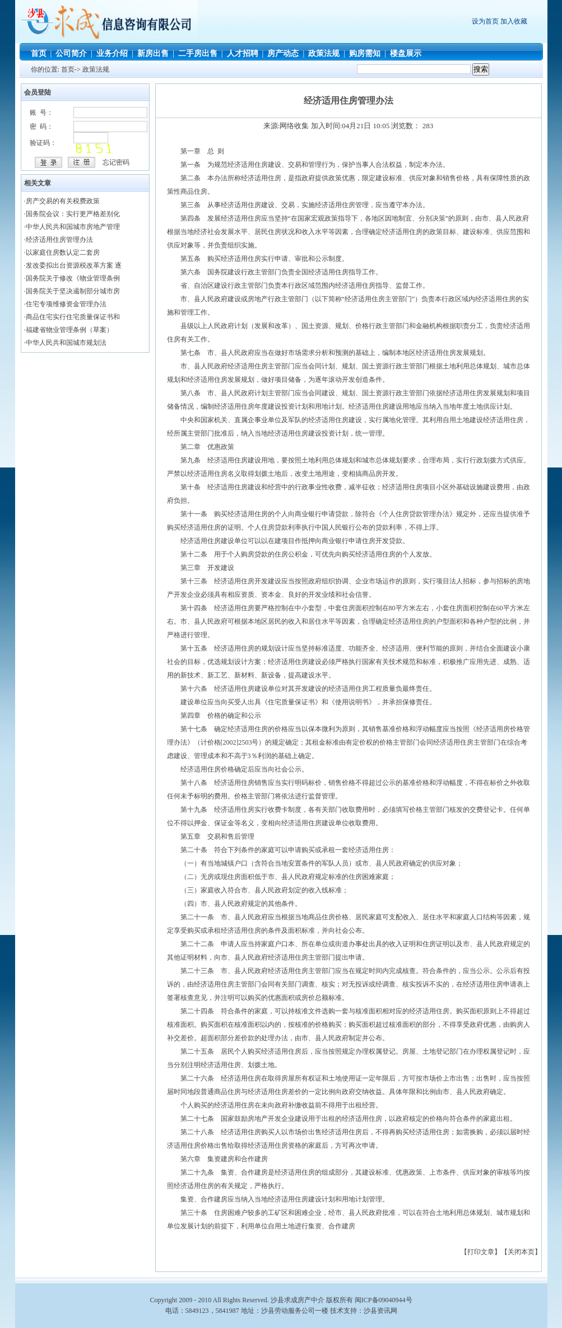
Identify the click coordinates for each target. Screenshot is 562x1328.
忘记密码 (116, 162)
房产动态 (283, 53)
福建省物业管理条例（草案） (69, 330)
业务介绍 (112, 53)
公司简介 (71, 53)
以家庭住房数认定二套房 (63, 252)
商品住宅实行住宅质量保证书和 (73, 317)
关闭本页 (521, 1252)
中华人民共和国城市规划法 (66, 343)
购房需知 (364, 53)
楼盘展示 (405, 53)
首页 (39, 53)
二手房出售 (197, 53)
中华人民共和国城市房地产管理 (73, 227)
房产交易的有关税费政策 (63, 201)
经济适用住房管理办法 (59, 240)
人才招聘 (242, 53)
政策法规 (324, 53)
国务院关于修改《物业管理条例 (73, 278)
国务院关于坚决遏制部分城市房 (73, 291)
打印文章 (480, 1252)
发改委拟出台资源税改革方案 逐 (74, 265)
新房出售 (153, 53)
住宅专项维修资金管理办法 (66, 304)
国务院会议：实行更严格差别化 (73, 214)
